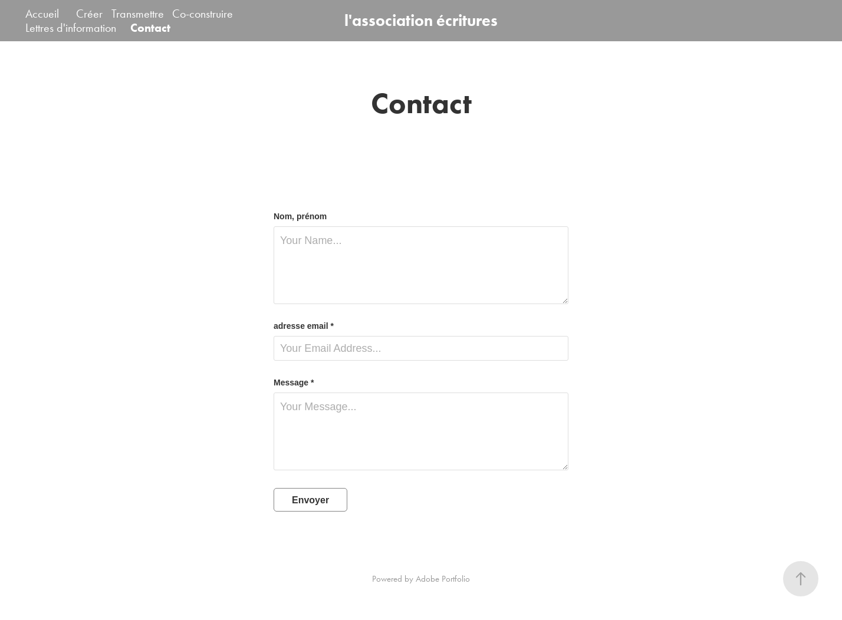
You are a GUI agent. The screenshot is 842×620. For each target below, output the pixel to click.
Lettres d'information (70, 28)
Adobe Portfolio (443, 578)
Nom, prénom (300, 216)
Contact (150, 28)
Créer (89, 13)
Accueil (42, 13)
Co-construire (202, 13)
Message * (294, 382)
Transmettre (137, 13)
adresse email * (304, 326)
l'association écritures (421, 20)
